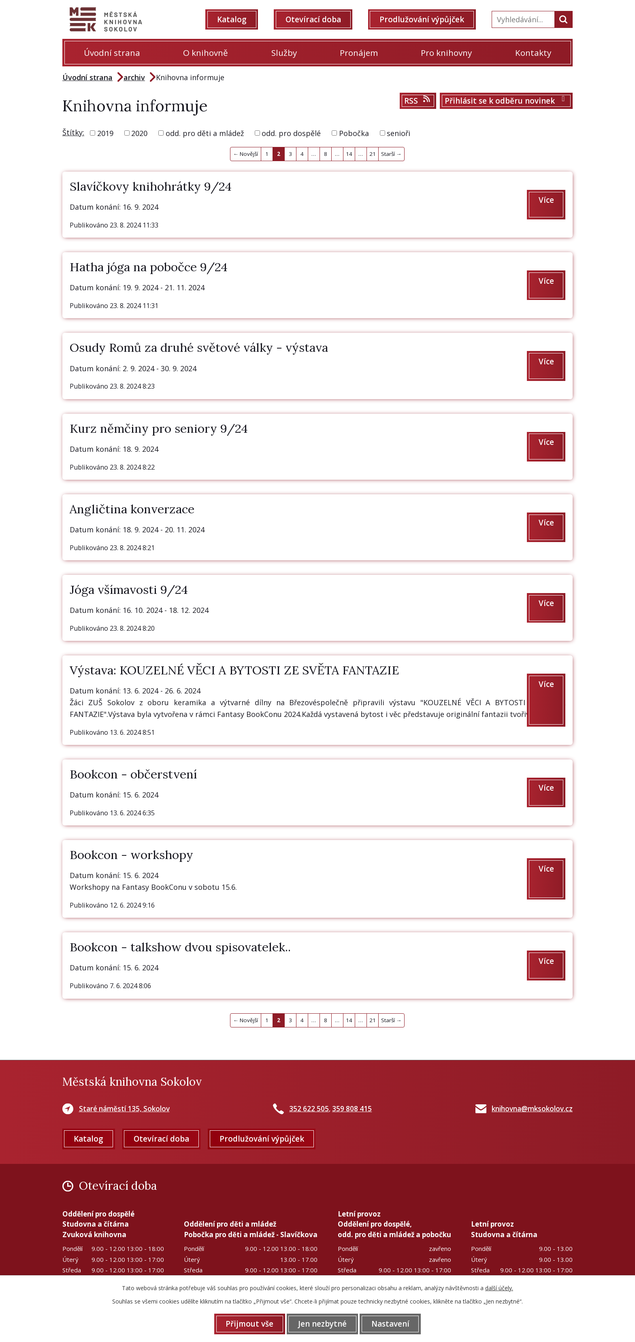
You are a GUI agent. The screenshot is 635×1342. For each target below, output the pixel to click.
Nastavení (390, 1324)
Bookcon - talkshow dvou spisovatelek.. (180, 947)
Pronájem (359, 52)
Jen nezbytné (322, 1324)
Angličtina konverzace (132, 509)
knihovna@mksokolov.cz (532, 1108)
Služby (284, 52)
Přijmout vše (249, 1324)
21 (372, 153)
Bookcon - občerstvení (133, 774)
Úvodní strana (112, 52)
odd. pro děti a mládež (205, 133)
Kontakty (533, 52)
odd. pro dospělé (291, 133)
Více (546, 200)
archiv (134, 77)
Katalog (232, 19)
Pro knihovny (446, 52)
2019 (105, 133)
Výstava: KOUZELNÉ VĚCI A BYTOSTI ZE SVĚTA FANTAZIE (234, 670)
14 (349, 153)
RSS (417, 100)
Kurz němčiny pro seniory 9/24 (159, 428)
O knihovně (205, 52)
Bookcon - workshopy (131, 854)
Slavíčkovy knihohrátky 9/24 (151, 186)
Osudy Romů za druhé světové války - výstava (199, 347)
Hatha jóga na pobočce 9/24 (149, 266)
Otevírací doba (313, 19)
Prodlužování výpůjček (421, 19)
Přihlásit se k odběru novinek (506, 100)
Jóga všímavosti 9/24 (129, 589)
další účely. (499, 1288)
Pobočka (354, 133)
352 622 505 (309, 1108)
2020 (139, 133)
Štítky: (73, 132)
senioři (398, 133)
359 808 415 (352, 1108)
